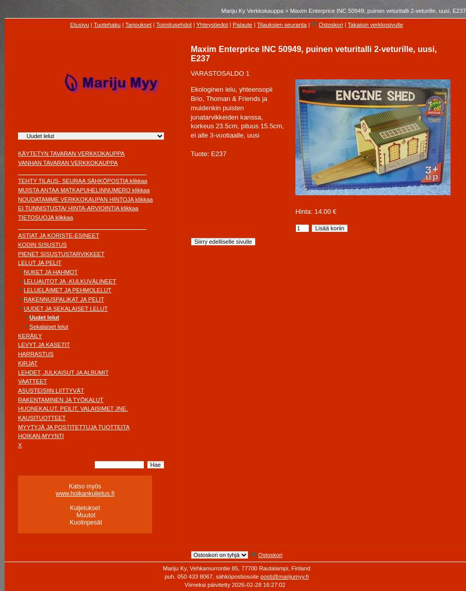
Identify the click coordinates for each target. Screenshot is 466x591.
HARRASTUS (36, 354)
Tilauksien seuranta (282, 25)
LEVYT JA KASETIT (44, 345)
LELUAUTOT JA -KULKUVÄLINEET (70, 281)
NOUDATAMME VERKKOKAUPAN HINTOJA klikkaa (85, 199)
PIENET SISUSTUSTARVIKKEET (61, 254)
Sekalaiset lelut (48, 327)
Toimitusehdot (174, 25)
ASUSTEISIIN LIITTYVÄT (51, 390)
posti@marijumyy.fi (284, 576)
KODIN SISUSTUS (42, 245)
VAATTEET (32, 381)
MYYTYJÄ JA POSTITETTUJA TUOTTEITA (74, 427)
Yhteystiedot (212, 25)
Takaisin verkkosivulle (375, 25)
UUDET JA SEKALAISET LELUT (66, 309)
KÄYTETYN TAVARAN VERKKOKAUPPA (71, 153)
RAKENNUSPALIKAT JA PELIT (64, 299)
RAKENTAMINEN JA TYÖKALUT (61, 400)
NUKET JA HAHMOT (51, 272)
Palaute (243, 25)
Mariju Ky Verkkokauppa (252, 11)
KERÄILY (30, 336)
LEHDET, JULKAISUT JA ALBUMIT (63, 372)
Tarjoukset (138, 25)
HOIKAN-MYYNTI (41, 436)
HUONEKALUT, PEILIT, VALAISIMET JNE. (73, 409)
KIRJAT (28, 363)
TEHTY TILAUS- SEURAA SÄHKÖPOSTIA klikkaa (82, 181)
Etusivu (79, 25)
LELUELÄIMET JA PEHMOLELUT (67, 290)
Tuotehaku (107, 25)
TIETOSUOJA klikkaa (45, 217)
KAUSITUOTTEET (42, 418)
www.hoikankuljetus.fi (85, 493)
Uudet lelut (44, 317)
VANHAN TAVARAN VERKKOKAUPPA (68, 163)
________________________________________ (82, 172)
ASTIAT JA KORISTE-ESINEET (58, 235)
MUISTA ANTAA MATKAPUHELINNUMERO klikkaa (84, 190)
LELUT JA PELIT (39, 263)
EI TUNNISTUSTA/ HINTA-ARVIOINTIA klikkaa (78, 208)
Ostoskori (331, 25)
